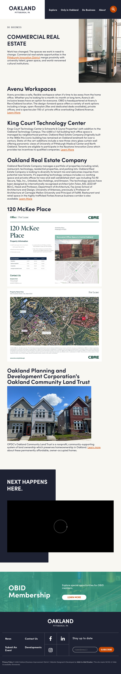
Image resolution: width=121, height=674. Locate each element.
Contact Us (31, 638)
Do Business (88, 9)
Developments (33, 647)
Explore (53, 9)
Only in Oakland (69, 9)
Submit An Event (11, 649)
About (102, 9)
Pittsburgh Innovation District (23, 57)
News (8, 638)
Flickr (63, 650)
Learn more (94, 447)
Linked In (63, 638)
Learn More (13, 112)
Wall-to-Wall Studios (85, 662)
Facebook (50, 638)
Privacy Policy (7, 662)
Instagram (50, 650)
